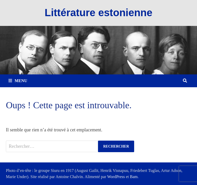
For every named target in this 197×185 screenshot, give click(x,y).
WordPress (116, 176)
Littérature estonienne (98, 12)
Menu (17, 81)
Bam (133, 176)
